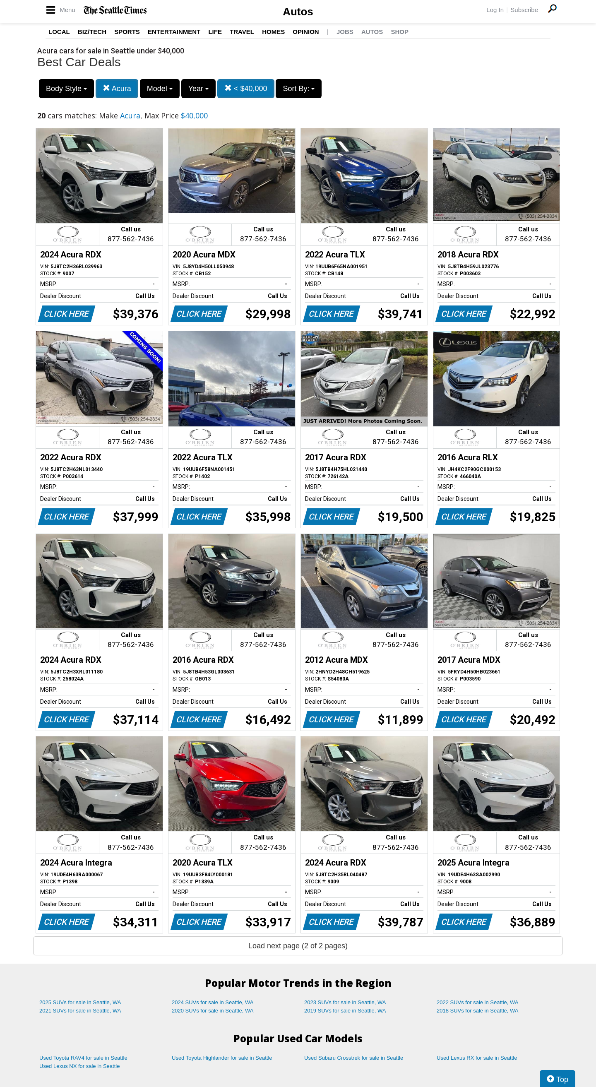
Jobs (344, 31)
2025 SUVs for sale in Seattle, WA (80, 1002)
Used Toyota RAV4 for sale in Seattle (83, 1058)
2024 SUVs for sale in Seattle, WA (213, 1002)
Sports (127, 31)
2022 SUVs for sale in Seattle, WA (478, 1002)
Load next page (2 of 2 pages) (298, 946)
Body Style (66, 88)
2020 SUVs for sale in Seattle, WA (213, 1011)
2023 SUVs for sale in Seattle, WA (345, 1002)
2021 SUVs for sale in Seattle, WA (80, 1011)
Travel (242, 31)
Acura (117, 88)
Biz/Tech (92, 31)
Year (198, 88)
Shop (400, 31)
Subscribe (524, 9)
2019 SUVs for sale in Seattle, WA (345, 1011)
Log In (495, 9)
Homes (273, 31)
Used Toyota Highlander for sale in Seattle (222, 1058)
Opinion (306, 31)
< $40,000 (245, 88)
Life (215, 31)
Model (160, 88)
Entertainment (174, 31)
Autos (298, 11)
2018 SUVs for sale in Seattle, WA (478, 1011)
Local (59, 31)
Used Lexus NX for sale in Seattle (79, 1066)
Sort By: (299, 88)
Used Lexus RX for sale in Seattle (477, 1058)
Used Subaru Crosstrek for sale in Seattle (353, 1058)
